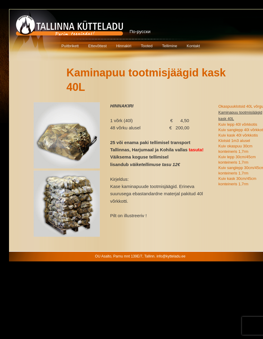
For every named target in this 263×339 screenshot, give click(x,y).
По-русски (140, 31)
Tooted (146, 46)
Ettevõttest (97, 46)
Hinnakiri (123, 46)
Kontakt (193, 46)
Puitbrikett (70, 46)
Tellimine (169, 46)
